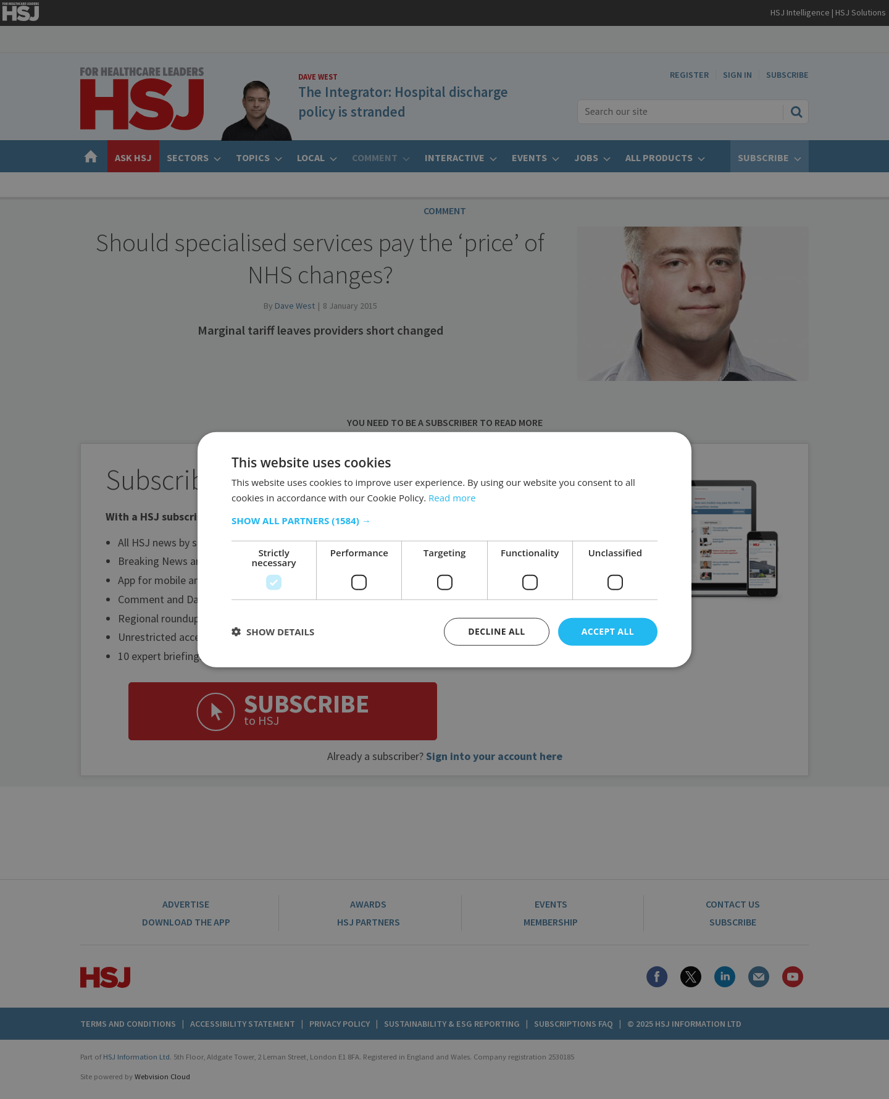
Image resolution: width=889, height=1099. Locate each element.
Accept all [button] (608, 631)
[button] (444, 520)
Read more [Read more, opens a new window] (452, 497)
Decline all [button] (496, 631)
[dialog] (444, 549)
